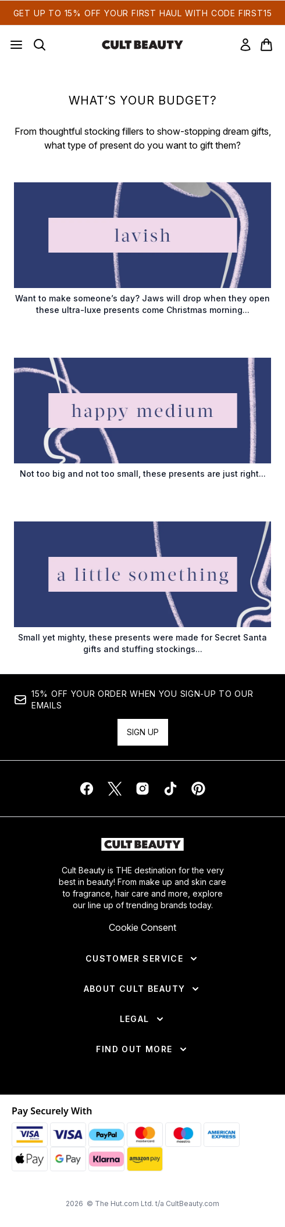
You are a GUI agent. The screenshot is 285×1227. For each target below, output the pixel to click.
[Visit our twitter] (115, 789)
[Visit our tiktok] (170, 789)
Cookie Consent (142, 927)
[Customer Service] (143, 959)
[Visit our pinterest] (198, 789)
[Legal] (143, 1019)
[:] (142, 254)
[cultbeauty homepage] (142, 44)
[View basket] (266, 44)
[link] (245, 44)
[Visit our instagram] (142, 789)
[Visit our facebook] (87, 789)
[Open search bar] (40, 45)
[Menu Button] (16, 45)
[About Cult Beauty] (143, 989)
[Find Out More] (142, 1049)
